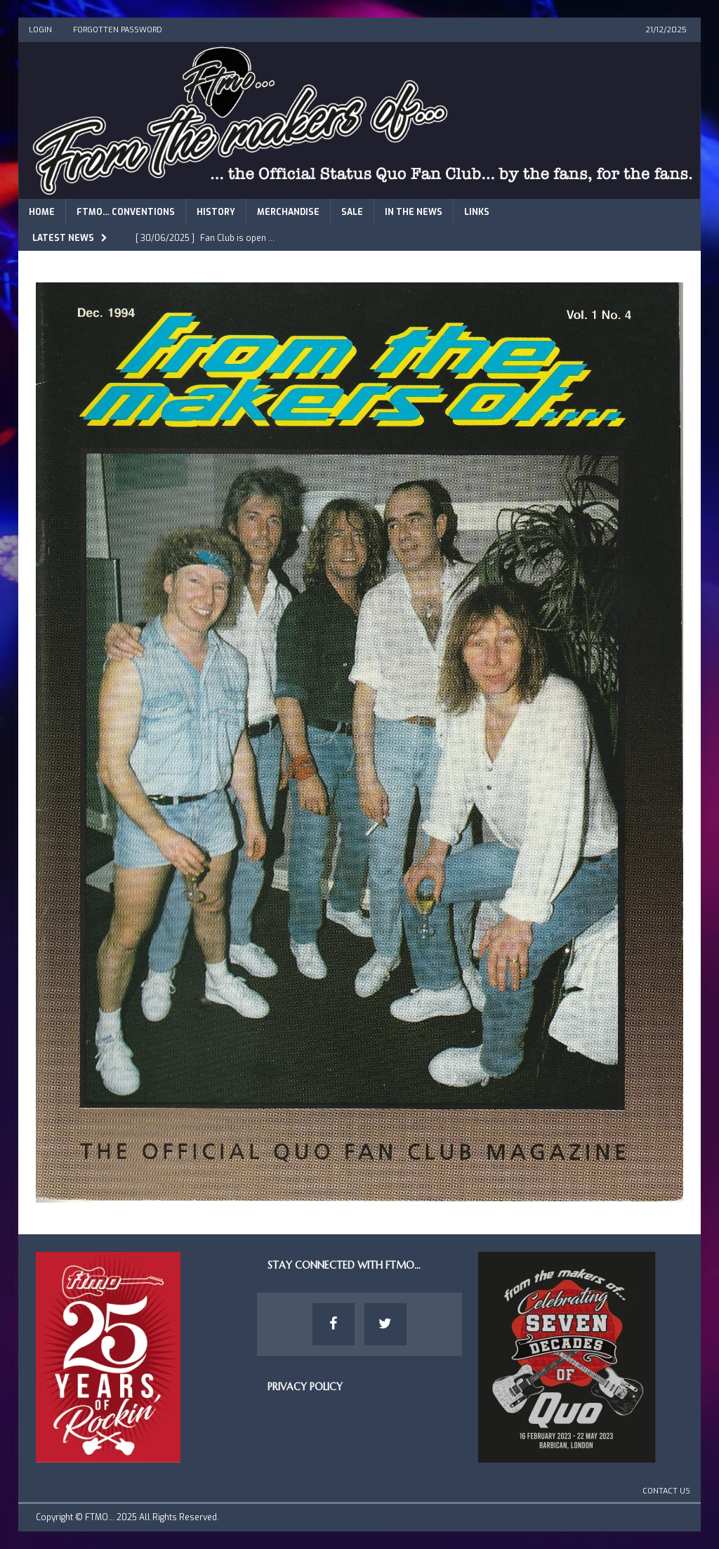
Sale (352, 212)
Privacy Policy (305, 1386)
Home (42, 212)
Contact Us (666, 1491)
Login (40, 30)
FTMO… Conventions (126, 212)
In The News (413, 212)
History (216, 212)
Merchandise (288, 212)
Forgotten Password (117, 30)
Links (476, 212)
